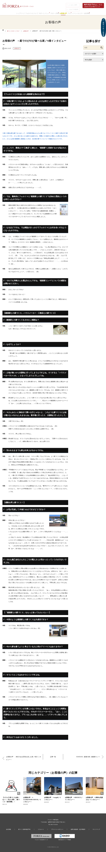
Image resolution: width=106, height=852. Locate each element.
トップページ (12, 12)
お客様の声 (64, 12)
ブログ (73, 12)
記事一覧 (53, 756)
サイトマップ (88, 828)
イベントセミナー (84, 12)
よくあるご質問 (72, 4)
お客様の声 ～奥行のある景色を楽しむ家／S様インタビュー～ (23, 757)
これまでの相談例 (72, 7)
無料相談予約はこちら (93, 6)
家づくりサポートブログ (13, 31)
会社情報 (95, 12)
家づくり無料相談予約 (29, 828)
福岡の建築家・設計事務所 (73, 828)
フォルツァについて (25, 12)
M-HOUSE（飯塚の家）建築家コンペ (87, 756)
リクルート (42, 828)
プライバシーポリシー (56, 828)
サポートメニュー (40, 12)
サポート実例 (53, 12)
